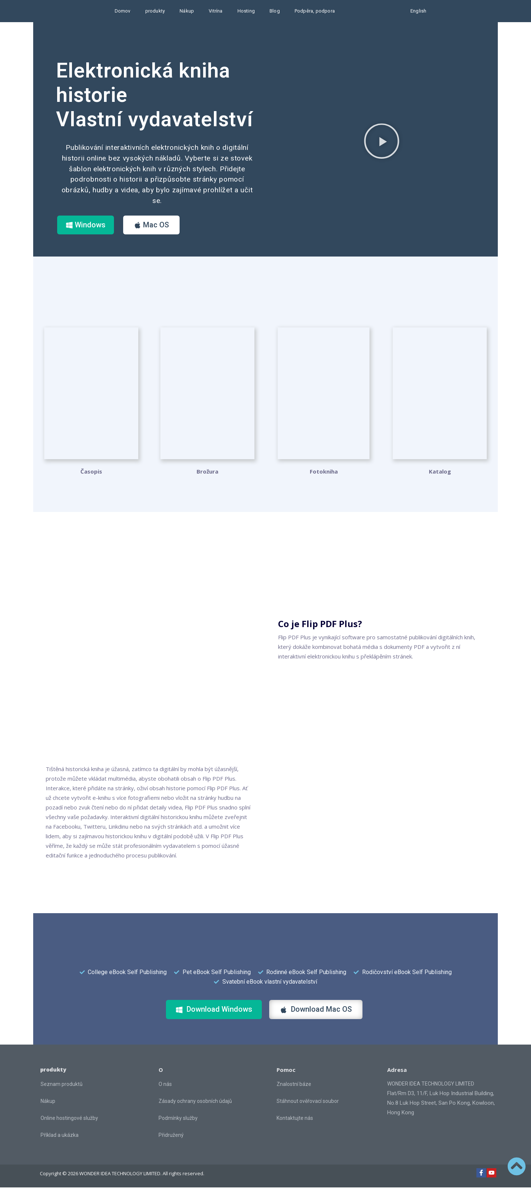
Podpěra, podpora (315, 11)
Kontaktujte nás (295, 1121)
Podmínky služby (178, 1121)
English (418, 11)
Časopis (91, 474)
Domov (123, 11)
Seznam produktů (62, 1087)
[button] (381, 142)
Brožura (207, 474)
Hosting (246, 11)
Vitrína (215, 11)
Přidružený (171, 1138)
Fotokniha (324, 474)
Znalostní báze (294, 1087)
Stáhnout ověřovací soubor (308, 1104)
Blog (275, 11)
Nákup (187, 11)
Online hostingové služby (69, 1121)
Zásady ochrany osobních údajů (195, 1104)
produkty (155, 11)
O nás (165, 1087)
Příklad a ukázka (60, 1138)
